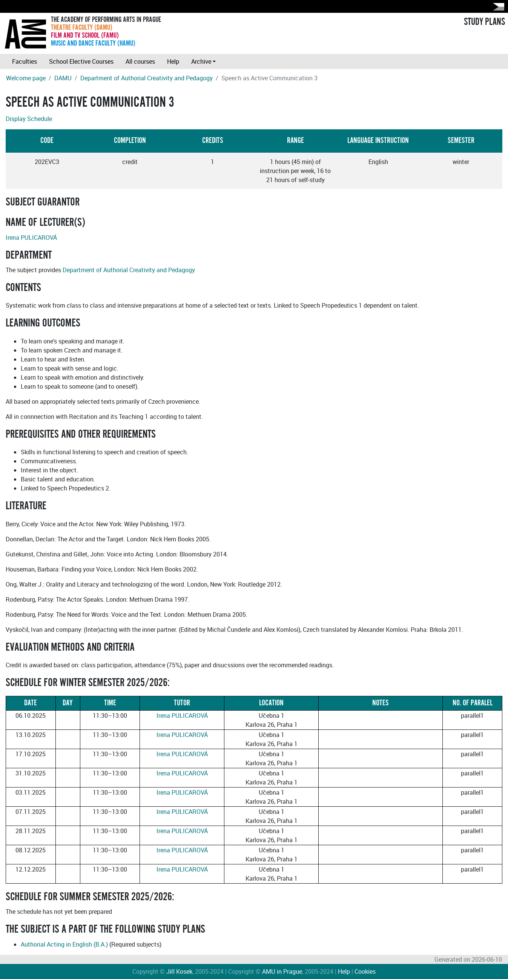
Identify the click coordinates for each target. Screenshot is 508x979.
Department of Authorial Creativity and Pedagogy (146, 78)
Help (173, 61)
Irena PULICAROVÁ (31, 237)
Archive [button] (201, 61)
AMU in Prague (282, 971)
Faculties (24, 61)
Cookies (365, 971)
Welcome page (26, 78)
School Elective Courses (81, 61)
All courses (140, 61)
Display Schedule (29, 119)
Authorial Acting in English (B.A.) (64, 944)
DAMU (63, 78)
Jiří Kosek (179, 971)
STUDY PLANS (484, 22)
